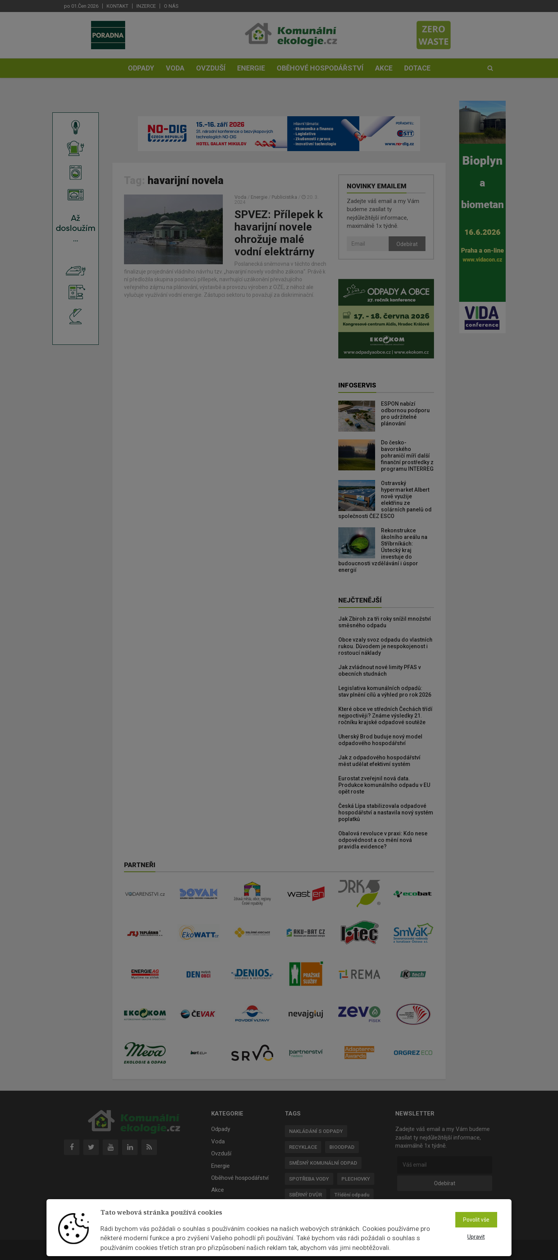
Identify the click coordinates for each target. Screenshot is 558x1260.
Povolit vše (476, 1220)
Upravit (476, 1236)
